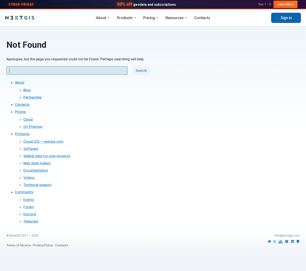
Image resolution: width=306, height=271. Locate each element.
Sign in (286, 18)
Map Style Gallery (37, 163)
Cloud (28, 119)
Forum (28, 207)
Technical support (37, 185)
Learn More (285, 4)
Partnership (32, 97)
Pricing (151, 18)
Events (28, 200)
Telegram (30, 221)
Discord (29, 214)
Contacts (202, 18)
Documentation (35, 170)
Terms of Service (18, 245)
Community (24, 192)
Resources (176, 18)
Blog (27, 90)
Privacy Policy (43, 245)
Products (126, 18)
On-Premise (32, 126)
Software (30, 149)
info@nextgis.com (287, 235)
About (103, 18)
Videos (29, 177)
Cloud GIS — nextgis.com (43, 141)
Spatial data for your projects (46, 156)
